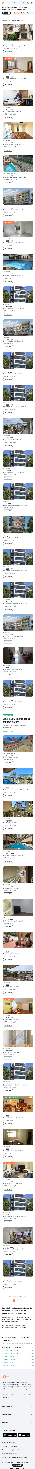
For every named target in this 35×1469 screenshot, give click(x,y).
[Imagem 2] (19, 38)
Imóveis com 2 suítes (8, 1359)
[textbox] (18, 3)
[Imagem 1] (18, 38)
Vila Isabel (28, 1343)
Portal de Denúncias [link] (8, 1442)
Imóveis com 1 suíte (8, 1356)
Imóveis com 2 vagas (8, 1365)
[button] (17, 1406)
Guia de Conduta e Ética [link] (9, 1454)
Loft (3, 1343)
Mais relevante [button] (15, 20)
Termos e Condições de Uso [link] (11, 1450)
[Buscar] (27, 2)
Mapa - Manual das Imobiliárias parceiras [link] (14, 1457)
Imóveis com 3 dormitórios (10, 1353)
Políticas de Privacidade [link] (9, 1446)
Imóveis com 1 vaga (8, 1362)
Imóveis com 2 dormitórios (10, 1350)
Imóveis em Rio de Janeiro (15, 1343)
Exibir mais (6, 1331)
